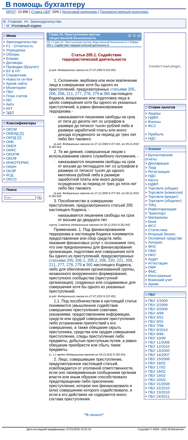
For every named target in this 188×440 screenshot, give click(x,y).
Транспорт (157, 213)
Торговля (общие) (163, 188)
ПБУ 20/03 (157, 380)
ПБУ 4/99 (156, 313)
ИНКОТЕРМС (17, 162)
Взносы (154, 121)
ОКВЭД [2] (15, 133)
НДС (152, 138)
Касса (153, 180)
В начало (94, 415)
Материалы (158, 217)
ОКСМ (11, 129)
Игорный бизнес (162, 234)
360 (107, 94)
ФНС (152, 246)
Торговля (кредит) (163, 196)
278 (87, 94)
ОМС (152, 251)
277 (78, 94)
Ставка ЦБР (40, 12)
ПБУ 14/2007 (159, 355)
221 (120, 260)
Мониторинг (16, 87)
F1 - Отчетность (19, 46)
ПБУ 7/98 (156, 325)
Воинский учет (160, 280)
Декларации (158, 163)
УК (48, 42)
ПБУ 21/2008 (159, 384)
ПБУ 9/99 (156, 334)
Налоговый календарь (79, 12)
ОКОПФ (12, 154)
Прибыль (156, 134)
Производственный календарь (124, 12)
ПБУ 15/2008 (159, 359)
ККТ (9, 108)
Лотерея (155, 242)
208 (61, 94)
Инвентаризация (162, 209)
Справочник (16, 75)
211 (69, 94)
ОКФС (11, 150)
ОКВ (9, 142)
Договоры (14, 62)
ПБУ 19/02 (157, 375)
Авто (10, 104)
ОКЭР (11, 171)
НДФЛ (153, 117)
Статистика (157, 230)
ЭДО (10, 112)
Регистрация (159, 171)
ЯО (9, 100)
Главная (15, 21)
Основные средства (165, 238)
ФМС (152, 271)
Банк (152, 221)
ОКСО (11, 179)
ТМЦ (152, 205)
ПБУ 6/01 (156, 321)
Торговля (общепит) (165, 201)
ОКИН (11, 167)
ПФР (152, 267)
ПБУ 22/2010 (159, 388)
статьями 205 (122, 89)
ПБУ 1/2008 (158, 300)
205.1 (80, 260)
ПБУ (9, 92)
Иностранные (159, 276)
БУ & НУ (13, 71)
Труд (152, 167)
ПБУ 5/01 (156, 317)
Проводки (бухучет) (22, 67)
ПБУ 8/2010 (158, 330)
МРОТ (11, 12)
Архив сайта (16, 83)
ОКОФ (11, 158)
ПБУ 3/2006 (158, 309)
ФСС (152, 126)
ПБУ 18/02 (157, 371)
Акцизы (154, 113)
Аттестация (157, 263)
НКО (152, 255)
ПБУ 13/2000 (159, 350)
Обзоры (12, 54)
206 (52, 94)
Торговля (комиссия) (165, 192)
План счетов (16, 96)
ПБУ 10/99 (157, 338)
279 (96, 94)
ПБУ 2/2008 (158, 305)
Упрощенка (15, 50)
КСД (9, 175)
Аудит (153, 259)
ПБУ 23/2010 (159, 392)
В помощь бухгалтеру (45, 4)
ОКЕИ (11, 146)
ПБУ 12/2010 (159, 346)
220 (111, 260)
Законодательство (45, 21)
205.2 (92, 260)
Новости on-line (19, 79)
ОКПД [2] (13, 137)
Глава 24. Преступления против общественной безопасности (90, 42)
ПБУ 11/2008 (159, 342)
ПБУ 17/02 (157, 367)
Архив (153, 284)
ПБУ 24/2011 (159, 396)
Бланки (12, 58)
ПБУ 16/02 (157, 363)
